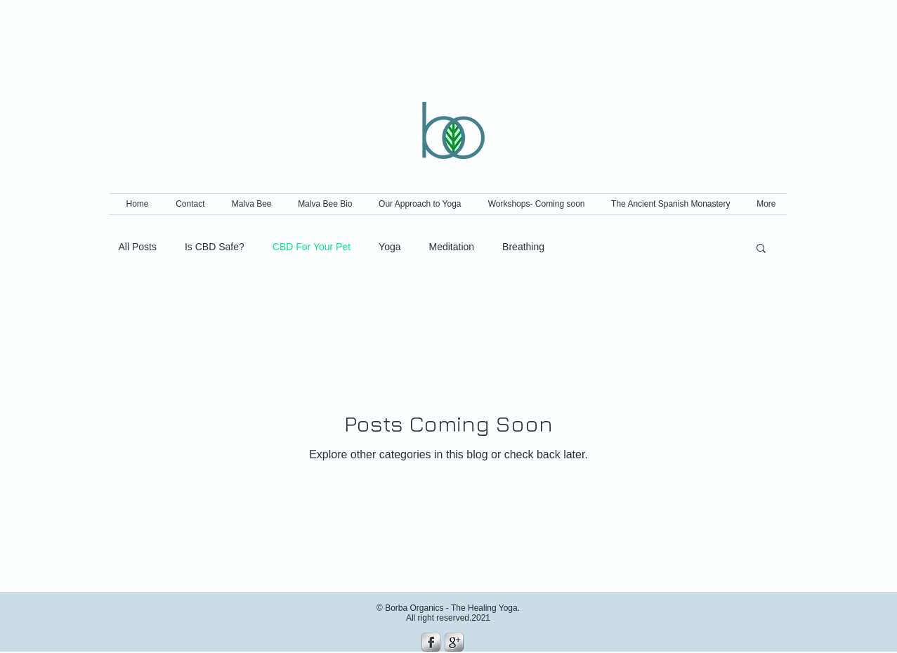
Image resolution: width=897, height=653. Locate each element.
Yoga (389, 246)
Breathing (523, 246)
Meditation (452, 246)
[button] (761, 249)
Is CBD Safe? (214, 246)
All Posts (138, 246)
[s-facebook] (430, 642)
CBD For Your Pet (312, 246)
